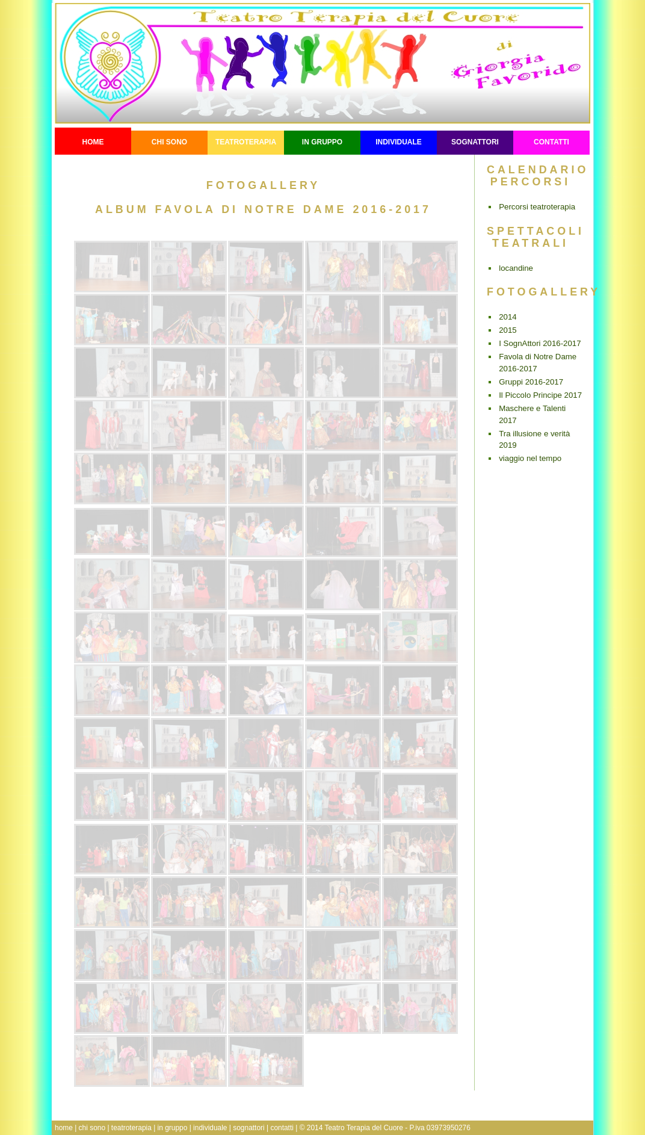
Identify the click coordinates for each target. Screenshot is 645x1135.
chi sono (92, 1128)
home (64, 1128)
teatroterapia (245, 142)
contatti (551, 142)
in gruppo (322, 142)
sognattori (475, 142)
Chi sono (169, 142)
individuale (398, 142)
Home (93, 142)
